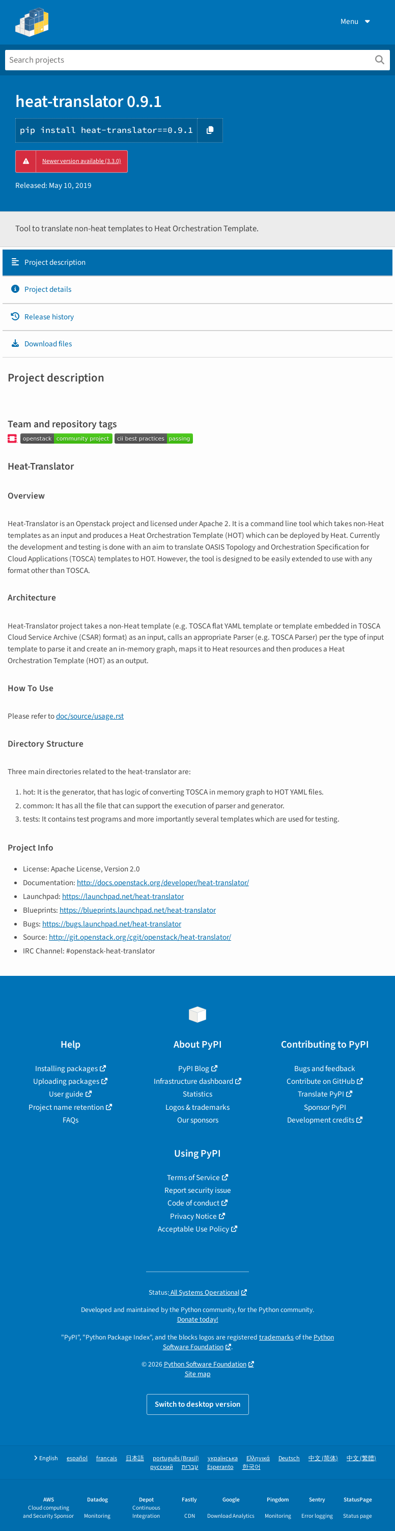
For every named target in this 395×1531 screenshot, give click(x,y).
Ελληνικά (258, 1458)
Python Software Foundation (205, 1364)
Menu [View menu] (356, 21)
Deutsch (289, 1458)
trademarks (276, 1337)
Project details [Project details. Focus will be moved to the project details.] (40, 289)
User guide (66, 1094)
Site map (198, 1374)
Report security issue (197, 1190)
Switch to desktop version (198, 1404)
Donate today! (197, 1319)
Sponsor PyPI (325, 1107)
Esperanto (220, 1467)
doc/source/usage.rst (90, 716)
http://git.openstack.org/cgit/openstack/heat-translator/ (140, 937)
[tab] (197, 263)
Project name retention (66, 1107)
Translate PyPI (321, 1094)
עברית (190, 1467)
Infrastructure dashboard (193, 1081)
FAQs (70, 1120)
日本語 (135, 1458)
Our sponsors (197, 1120)
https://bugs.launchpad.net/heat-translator (111, 923)
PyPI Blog (193, 1068)
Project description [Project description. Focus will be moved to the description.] (48, 262)
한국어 (251, 1467)
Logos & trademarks (197, 1107)
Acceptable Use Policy (193, 1229)
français (106, 1458)
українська (223, 1458)
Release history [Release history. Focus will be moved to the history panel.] (42, 316)
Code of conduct (193, 1203)
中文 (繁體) (361, 1458)
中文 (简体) (323, 1458)
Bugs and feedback (324, 1068)
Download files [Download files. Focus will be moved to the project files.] (41, 343)
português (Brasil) (176, 1458)
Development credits (320, 1120)
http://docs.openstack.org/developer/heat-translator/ (163, 882)
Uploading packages (66, 1081)
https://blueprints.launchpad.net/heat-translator (138, 910)
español (77, 1458)
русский (161, 1467)
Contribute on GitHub (321, 1081)
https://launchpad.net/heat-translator (123, 896)
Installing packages (66, 1068)
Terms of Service (193, 1177)
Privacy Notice (193, 1216)
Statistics (197, 1094)
